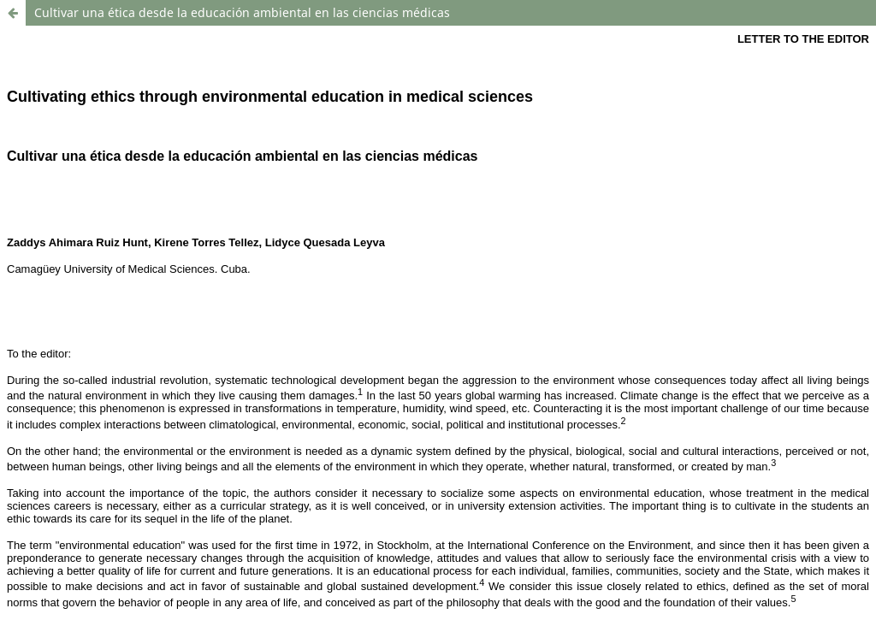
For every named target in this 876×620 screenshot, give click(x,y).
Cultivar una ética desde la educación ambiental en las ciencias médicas (242, 12)
